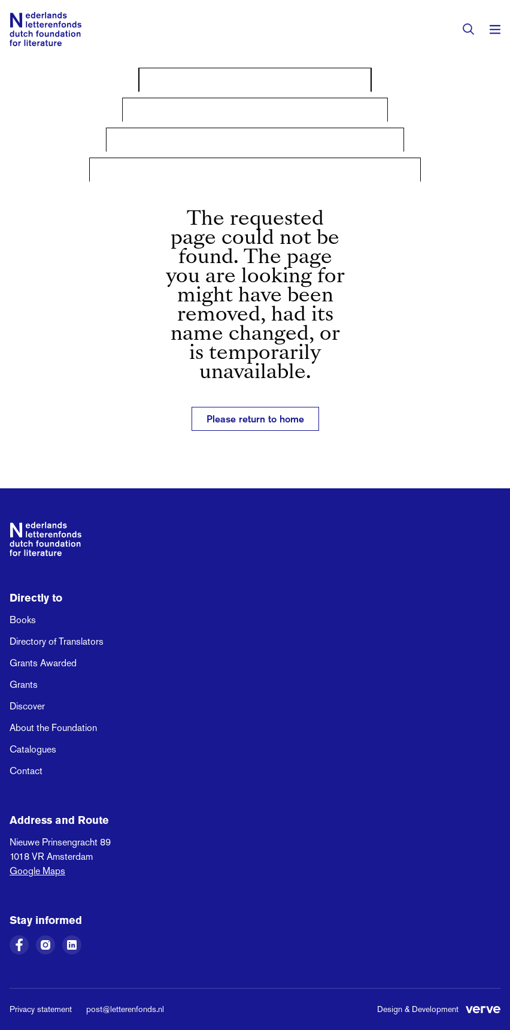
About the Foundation (53, 727)
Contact (26, 771)
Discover (27, 706)
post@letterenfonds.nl (125, 1009)
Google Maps (37, 871)
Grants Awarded (43, 663)
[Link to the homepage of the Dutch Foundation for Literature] (45, 29)
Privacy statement (41, 1009)
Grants (24, 684)
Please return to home (255, 419)
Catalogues (33, 749)
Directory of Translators (57, 641)
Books (23, 620)
